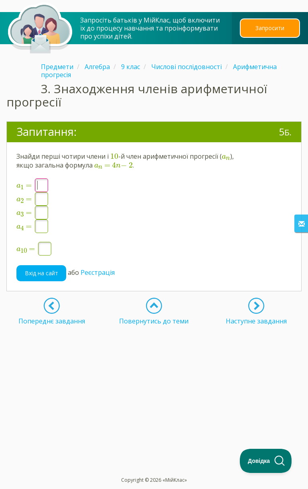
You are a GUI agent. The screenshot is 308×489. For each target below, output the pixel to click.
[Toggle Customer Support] (266, 461)
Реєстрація (98, 272)
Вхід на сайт (41, 273)
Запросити (269, 28)
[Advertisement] (154, 381)
